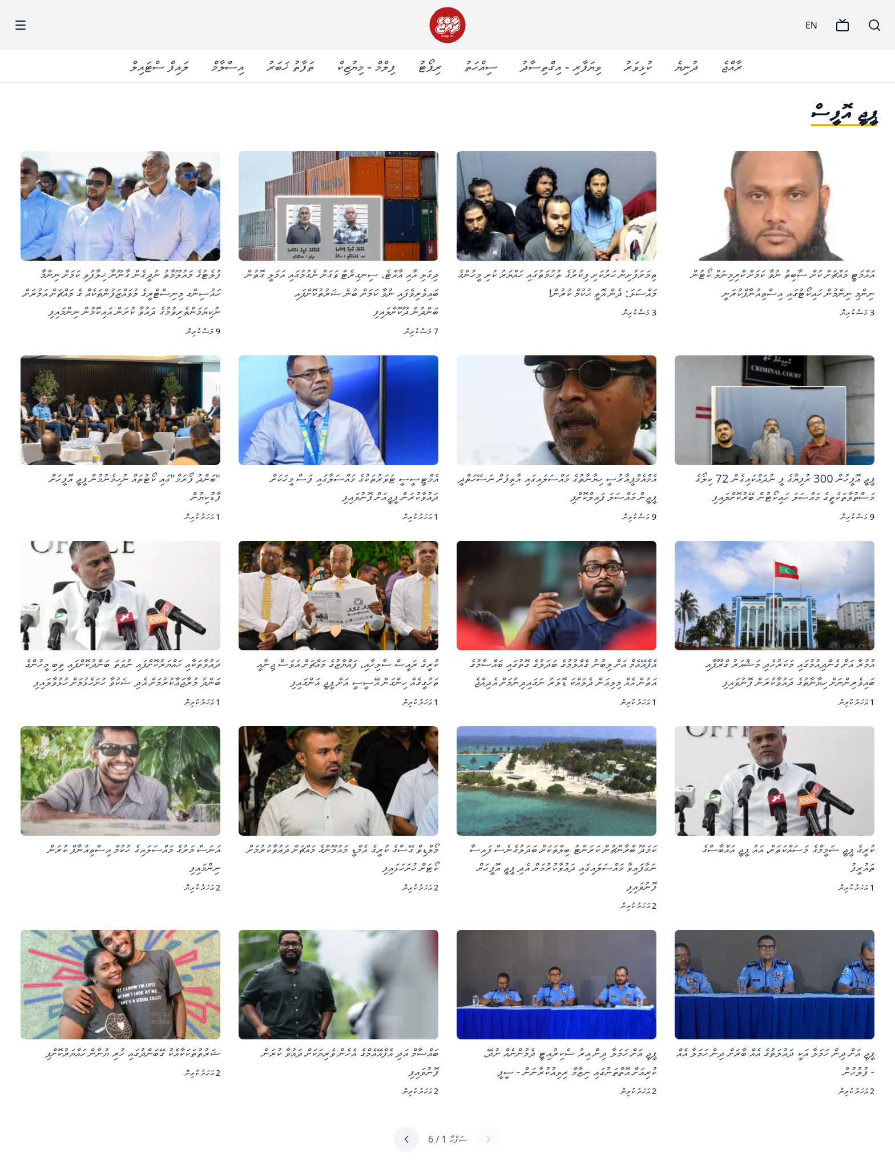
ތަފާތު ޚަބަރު (290, 65)
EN (811, 25)
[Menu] (20, 25)
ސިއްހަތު (480, 65)
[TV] (842, 25)
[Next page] (406, 1139)
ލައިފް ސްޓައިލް (159, 65)
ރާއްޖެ (731, 65)
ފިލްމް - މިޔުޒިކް (366, 65)
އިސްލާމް (227, 65)
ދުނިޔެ (686, 65)
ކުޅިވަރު (638, 65)
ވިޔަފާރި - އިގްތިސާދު (560, 65)
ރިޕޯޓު (429, 65)
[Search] (874, 25)
